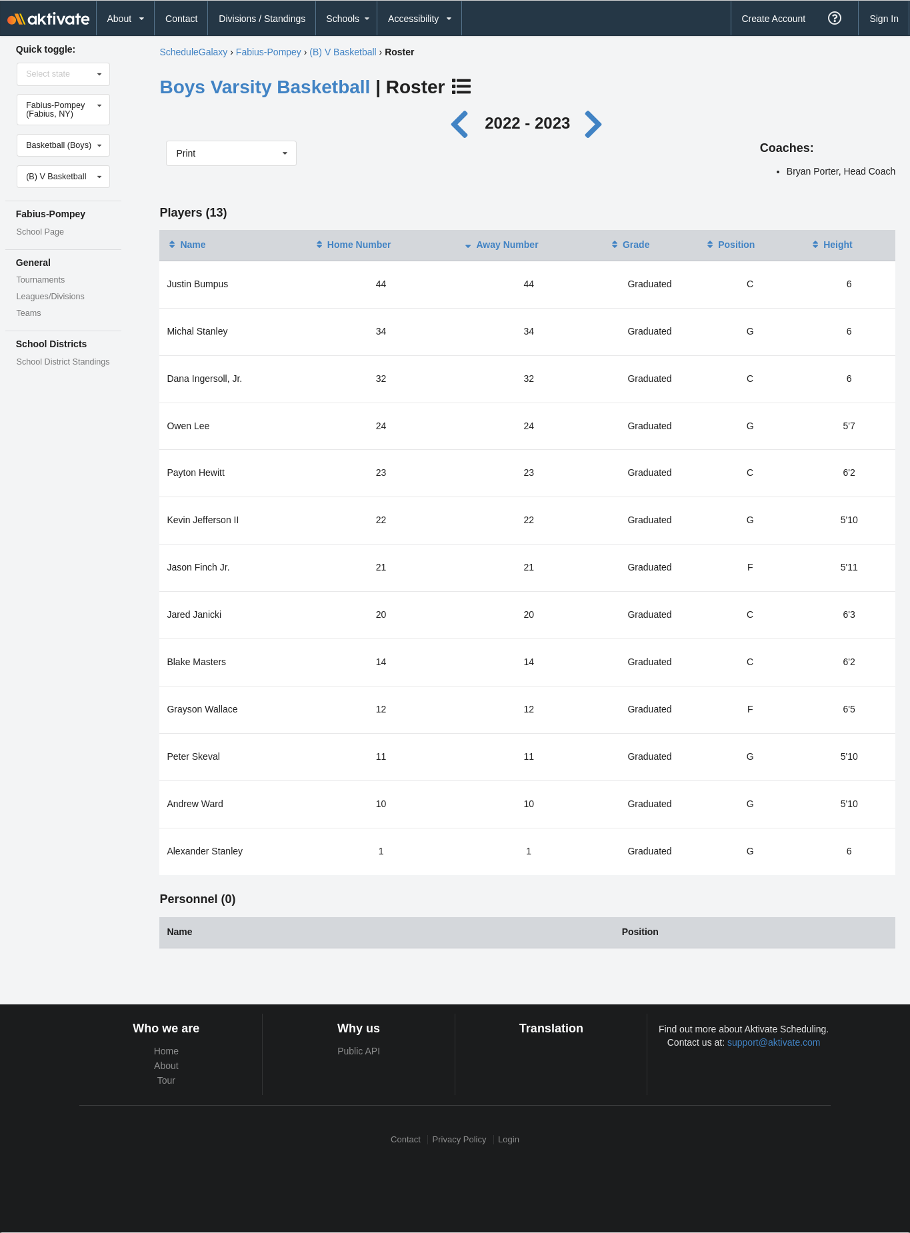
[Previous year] (462, 123)
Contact (181, 18)
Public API (358, 1051)
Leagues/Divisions (51, 296)
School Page (40, 232)
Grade (629, 244)
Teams (29, 313)
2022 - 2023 (527, 123)
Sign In (884, 18)
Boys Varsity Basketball (264, 87)
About (166, 1065)
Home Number (352, 244)
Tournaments (41, 280)
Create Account (773, 18)
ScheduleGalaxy (193, 52)
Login (508, 1139)
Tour (166, 1080)
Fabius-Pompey (268, 52)
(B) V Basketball (342, 52)
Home (166, 1051)
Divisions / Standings (262, 18)
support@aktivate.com (774, 1042)
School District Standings (63, 362)
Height (831, 244)
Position (730, 244)
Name (186, 244)
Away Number (500, 244)
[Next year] (595, 123)
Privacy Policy (460, 1139)
